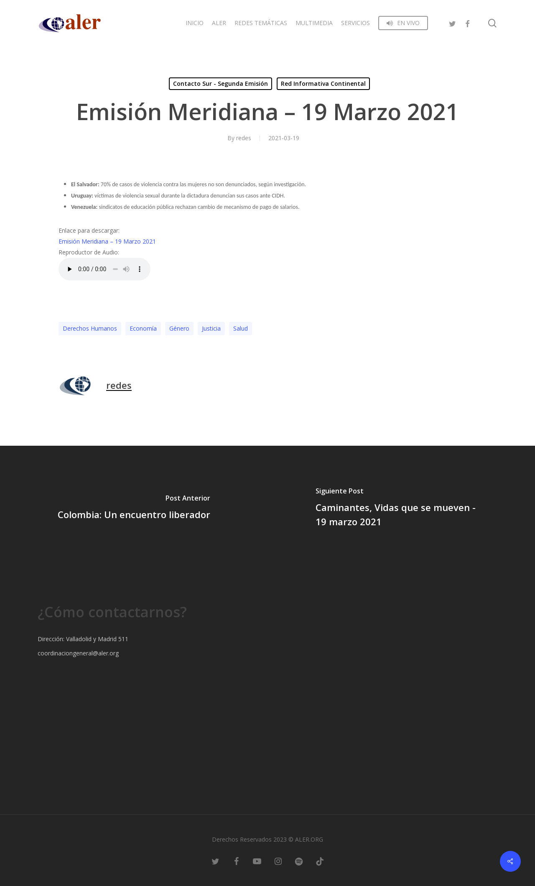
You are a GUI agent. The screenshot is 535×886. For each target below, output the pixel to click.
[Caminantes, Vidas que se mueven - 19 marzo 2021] (401, 508)
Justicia (211, 328)
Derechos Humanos (90, 328)
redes (243, 138)
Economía (143, 328)
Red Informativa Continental (323, 83)
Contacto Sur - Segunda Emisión (220, 83)
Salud (240, 328)
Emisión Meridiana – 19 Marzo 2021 (107, 241)
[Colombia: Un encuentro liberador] (134, 508)
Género (179, 328)
